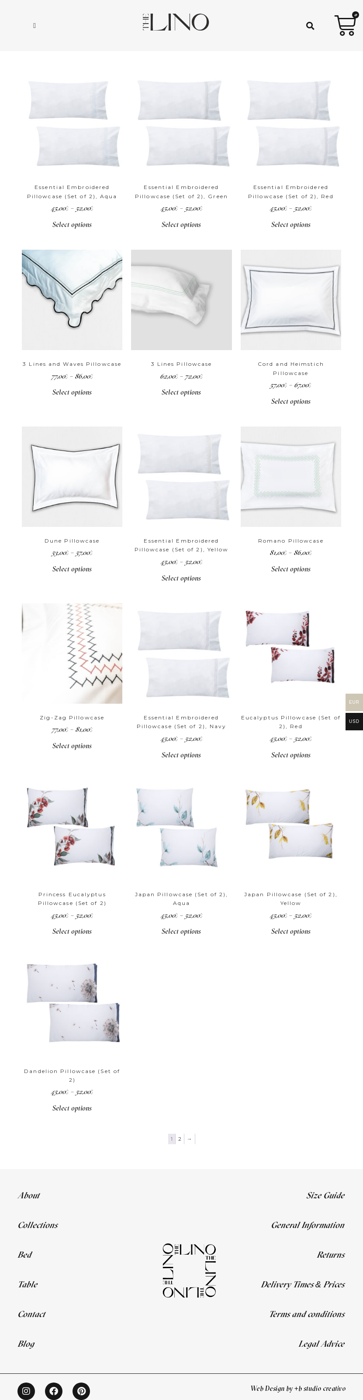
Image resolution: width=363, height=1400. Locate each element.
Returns (330, 1254)
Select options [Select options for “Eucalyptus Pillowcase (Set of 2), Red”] (291, 754)
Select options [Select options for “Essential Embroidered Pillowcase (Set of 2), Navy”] (181, 754)
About (28, 1195)
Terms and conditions (306, 1313)
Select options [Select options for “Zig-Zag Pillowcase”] (72, 745)
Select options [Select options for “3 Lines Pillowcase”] (181, 392)
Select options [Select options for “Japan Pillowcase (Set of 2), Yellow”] (291, 931)
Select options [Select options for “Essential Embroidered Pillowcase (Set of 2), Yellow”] (181, 578)
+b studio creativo (320, 1388)
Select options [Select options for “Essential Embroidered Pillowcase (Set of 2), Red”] (291, 224)
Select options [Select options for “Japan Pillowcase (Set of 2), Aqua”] (181, 931)
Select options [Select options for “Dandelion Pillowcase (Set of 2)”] (72, 1108)
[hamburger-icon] (34, 25)
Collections (37, 1224)
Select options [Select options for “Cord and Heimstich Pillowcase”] (291, 401)
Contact (31, 1313)
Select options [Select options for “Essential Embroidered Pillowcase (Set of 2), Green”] (181, 224)
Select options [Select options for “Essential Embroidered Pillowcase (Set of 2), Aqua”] (72, 224)
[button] (310, 25)
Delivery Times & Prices (302, 1284)
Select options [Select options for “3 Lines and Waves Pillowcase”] (72, 392)
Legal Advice (321, 1343)
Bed (24, 1254)
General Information (307, 1224)
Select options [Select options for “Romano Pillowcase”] (291, 568)
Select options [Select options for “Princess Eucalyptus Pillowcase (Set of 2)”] (72, 931)
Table (27, 1284)
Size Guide (325, 1195)
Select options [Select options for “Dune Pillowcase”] (72, 568)
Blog (25, 1343)
